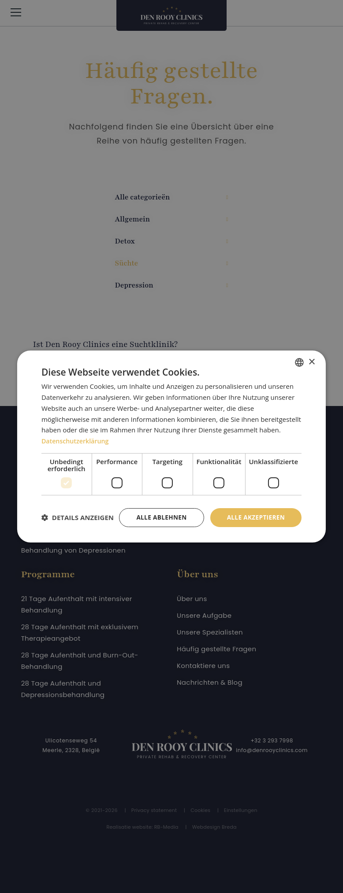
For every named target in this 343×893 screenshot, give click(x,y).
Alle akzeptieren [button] (255, 510)
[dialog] (171, 446)
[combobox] (299, 355)
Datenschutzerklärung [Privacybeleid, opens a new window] (76, 433)
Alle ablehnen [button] (159, 510)
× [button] (311, 354)
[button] (77, 533)
